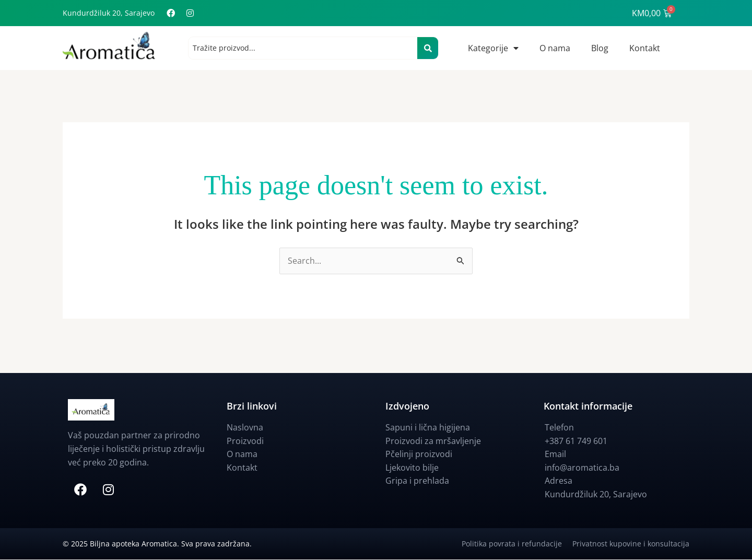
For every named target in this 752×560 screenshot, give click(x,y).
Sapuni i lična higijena (427, 428)
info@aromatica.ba (582, 468)
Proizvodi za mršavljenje (433, 441)
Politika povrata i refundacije (517, 544)
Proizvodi (245, 441)
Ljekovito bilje (412, 468)
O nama (554, 48)
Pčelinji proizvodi (418, 454)
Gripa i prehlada (417, 481)
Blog (599, 48)
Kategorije (493, 48)
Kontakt (644, 48)
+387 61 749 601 (576, 441)
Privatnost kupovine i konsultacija (630, 544)
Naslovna (245, 428)
